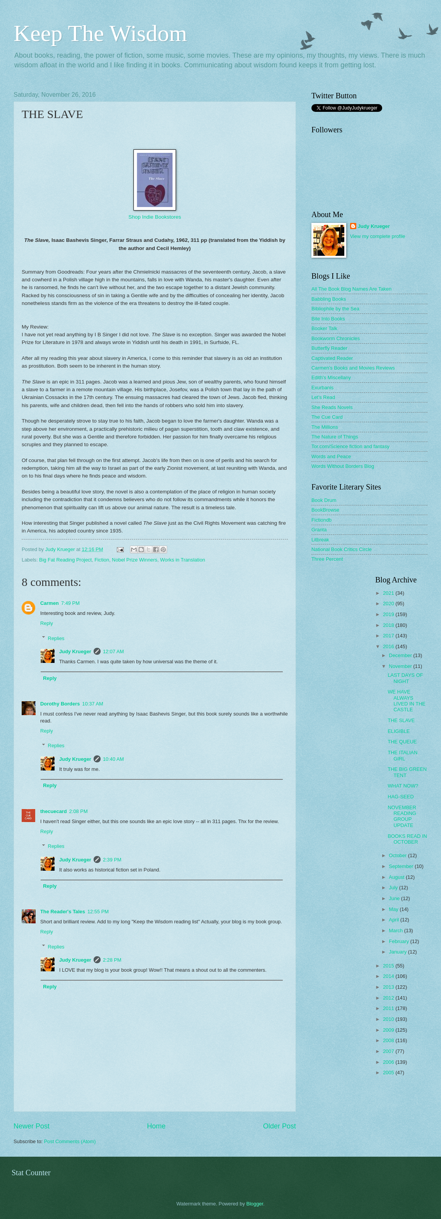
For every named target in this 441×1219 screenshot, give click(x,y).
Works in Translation (182, 560)
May (394, 909)
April (394, 920)
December (401, 655)
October (398, 855)
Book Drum (323, 500)
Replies (56, 638)
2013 (389, 987)
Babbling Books (328, 299)
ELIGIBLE (399, 731)
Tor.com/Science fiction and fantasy (350, 446)
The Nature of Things (334, 437)
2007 (389, 1051)
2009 (389, 1030)
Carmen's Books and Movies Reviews (353, 368)
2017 (389, 636)
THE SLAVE (401, 720)
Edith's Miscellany (331, 377)
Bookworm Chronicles (335, 338)
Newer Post (32, 1126)
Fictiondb (321, 520)
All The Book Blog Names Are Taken (351, 289)
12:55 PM (98, 911)
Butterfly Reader (329, 348)
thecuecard (53, 811)
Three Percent (327, 559)
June (395, 898)
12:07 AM (113, 651)
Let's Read (323, 397)
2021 (389, 593)
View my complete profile (377, 236)
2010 (389, 1019)
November (401, 666)
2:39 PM (112, 860)
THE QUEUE (402, 742)
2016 (389, 646)
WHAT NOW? (403, 786)
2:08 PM (78, 811)
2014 (389, 976)
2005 (389, 1072)
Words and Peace (331, 456)
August (397, 877)
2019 (389, 614)
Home (156, 1126)
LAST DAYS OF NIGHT (405, 678)
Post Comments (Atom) (70, 1141)
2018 (389, 625)
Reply (46, 623)
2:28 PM (112, 960)
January (398, 952)
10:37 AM (92, 704)
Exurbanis (322, 387)
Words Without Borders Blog (342, 466)
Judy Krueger (75, 651)
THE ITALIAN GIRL (402, 755)
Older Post (279, 1126)
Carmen (49, 603)
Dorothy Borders (60, 704)
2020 (389, 603)
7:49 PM (70, 603)
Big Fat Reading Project (65, 560)
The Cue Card (327, 417)
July (394, 887)
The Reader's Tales (62, 911)
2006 (389, 1062)
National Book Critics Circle (341, 549)
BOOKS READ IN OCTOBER (407, 839)
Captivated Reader (332, 358)
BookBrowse (325, 510)
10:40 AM (113, 759)
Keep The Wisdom (100, 33)
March (396, 930)
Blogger (254, 1204)
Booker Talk (324, 328)
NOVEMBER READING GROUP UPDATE (402, 816)
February (399, 941)
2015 (389, 966)
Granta (318, 529)
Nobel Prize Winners (134, 560)
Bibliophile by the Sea (335, 309)
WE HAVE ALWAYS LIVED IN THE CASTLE (407, 700)
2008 (389, 1040)
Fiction (101, 560)
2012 (389, 998)
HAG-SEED (401, 797)
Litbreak (320, 540)
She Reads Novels (332, 407)
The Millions (324, 427)
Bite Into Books (328, 319)
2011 (389, 1008)
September (402, 866)
